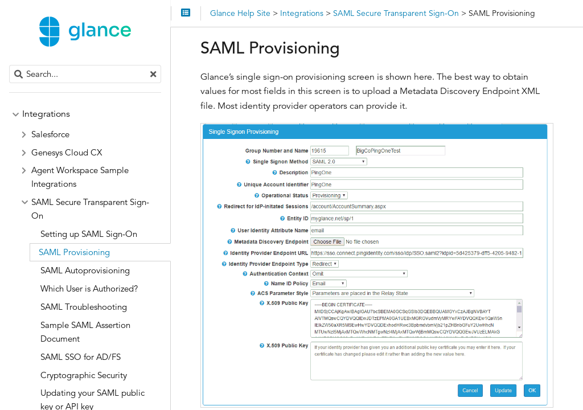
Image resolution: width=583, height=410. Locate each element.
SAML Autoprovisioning (85, 270)
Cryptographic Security (83, 375)
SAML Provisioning (74, 252)
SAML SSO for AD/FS (80, 356)
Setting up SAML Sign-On (88, 233)
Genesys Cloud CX (66, 152)
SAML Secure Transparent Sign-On (90, 208)
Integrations (46, 114)
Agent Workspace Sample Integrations (80, 177)
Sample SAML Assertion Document (85, 331)
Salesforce (50, 134)
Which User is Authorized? (89, 288)
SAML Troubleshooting (83, 306)
